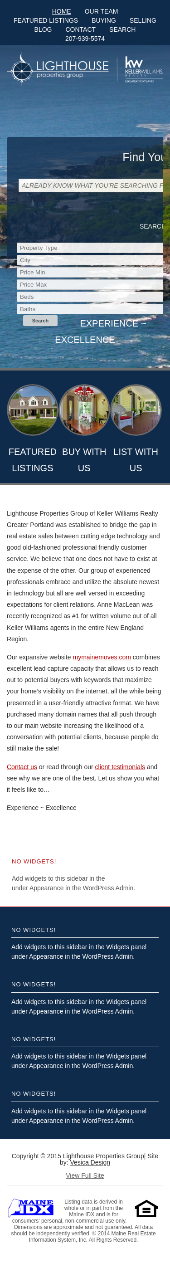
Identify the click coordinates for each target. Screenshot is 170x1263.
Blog (43, 29)
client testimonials (120, 766)
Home (61, 11)
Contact (80, 29)
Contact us (22, 766)
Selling (143, 20)
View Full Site (85, 1175)
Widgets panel (127, 878)
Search (122, 29)
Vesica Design (90, 1162)
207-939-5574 (85, 38)
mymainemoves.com (102, 657)
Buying (104, 20)
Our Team (101, 11)
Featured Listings (46, 20)
